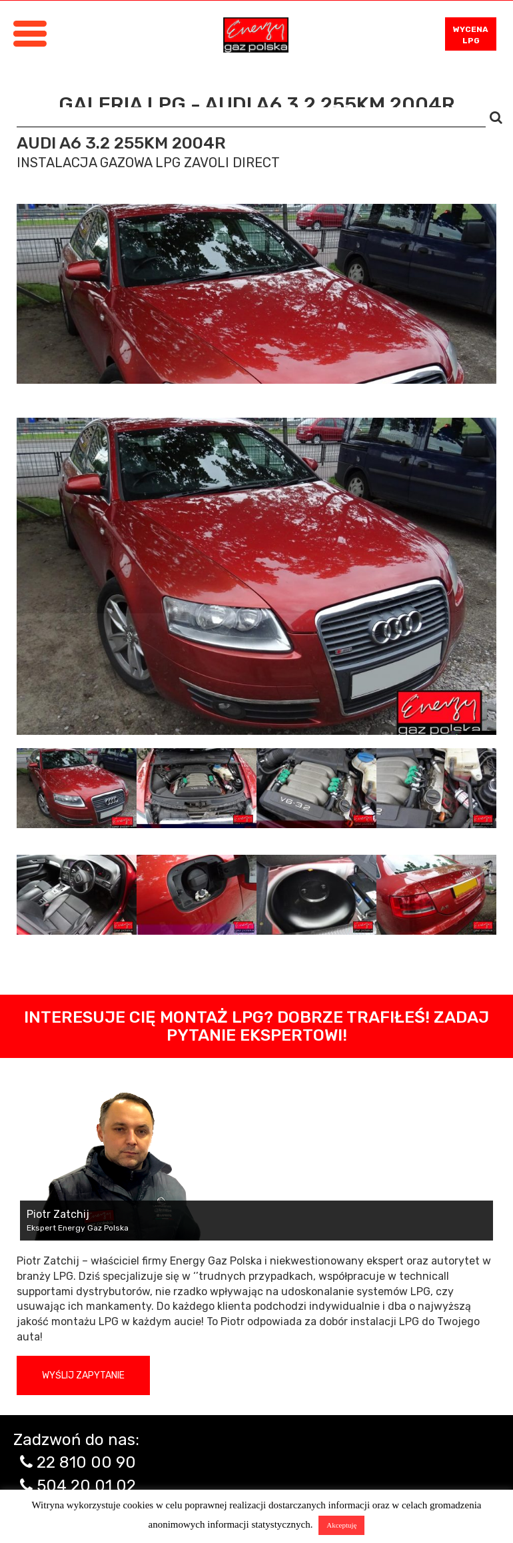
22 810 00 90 (86, 1462)
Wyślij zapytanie (83, 1375)
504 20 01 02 (86, 1485)
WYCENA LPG (470, 35)
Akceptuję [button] (341, 1525)
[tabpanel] (256, 576)
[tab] (77, 788)
